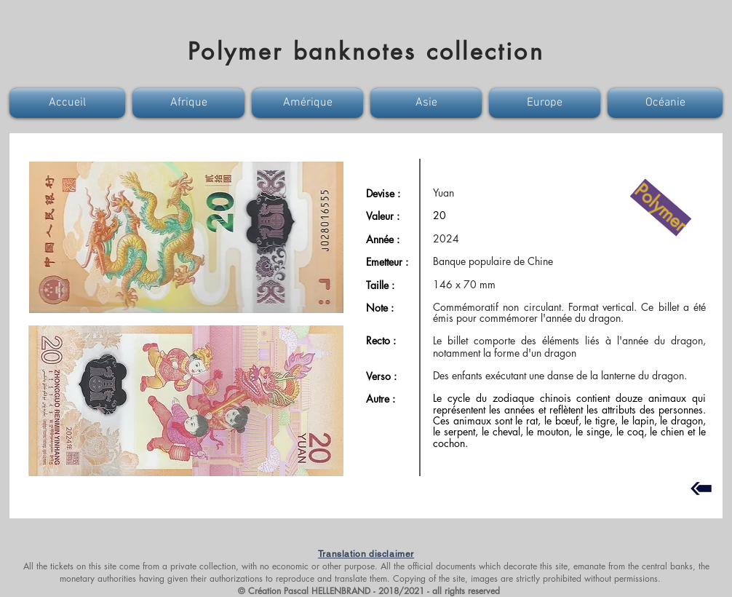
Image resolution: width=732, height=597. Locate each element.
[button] (69, 103)
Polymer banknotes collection (366, 51)
